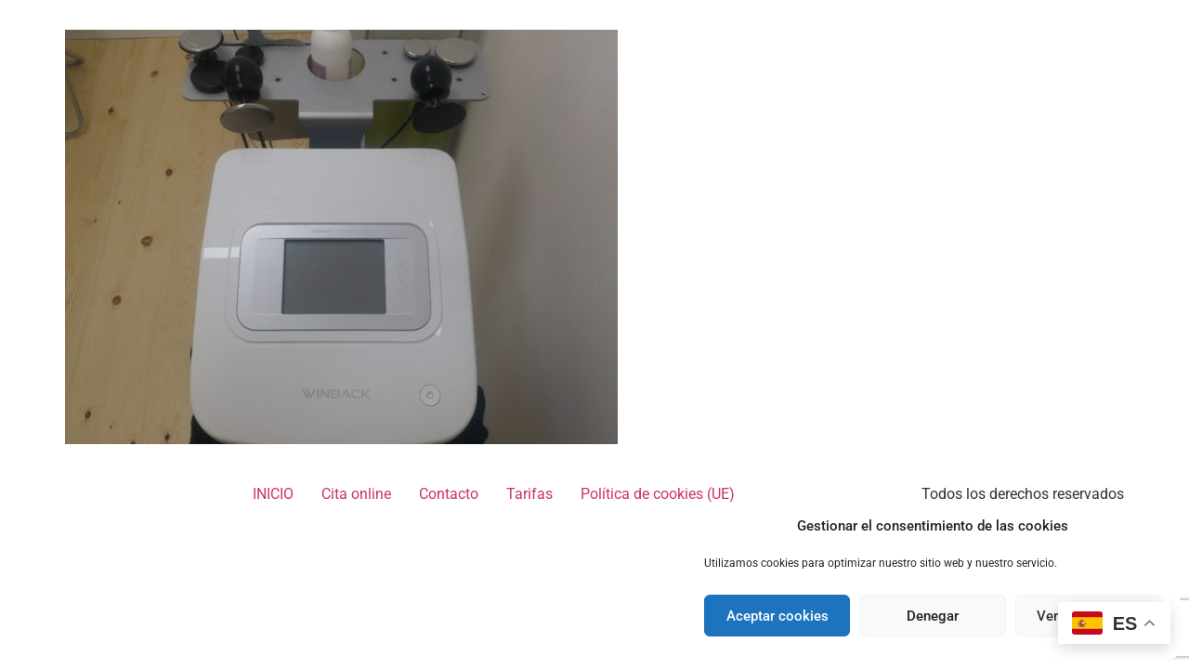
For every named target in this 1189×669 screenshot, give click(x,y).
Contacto (448, 494)
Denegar (933, 616)
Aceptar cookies (777, 616)
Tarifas (529, 494)
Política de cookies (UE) (658, 494)
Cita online (356, 494)
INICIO (273, 494)
